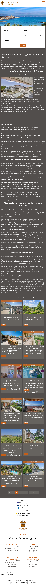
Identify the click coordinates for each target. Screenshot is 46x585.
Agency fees (35, 580)
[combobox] (13, 30)
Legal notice (28, 580)
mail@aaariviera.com (12, 552)
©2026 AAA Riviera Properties (16, 580)
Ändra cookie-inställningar (18, 582)
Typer (25, 28)
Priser (25, 33)
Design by (32, 582)
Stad (5, 33)
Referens (7, 38)
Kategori (7, 28)
